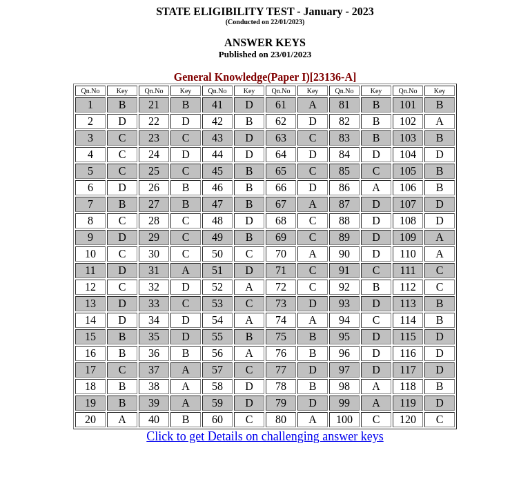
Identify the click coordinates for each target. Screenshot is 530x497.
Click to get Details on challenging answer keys (264, 436)
